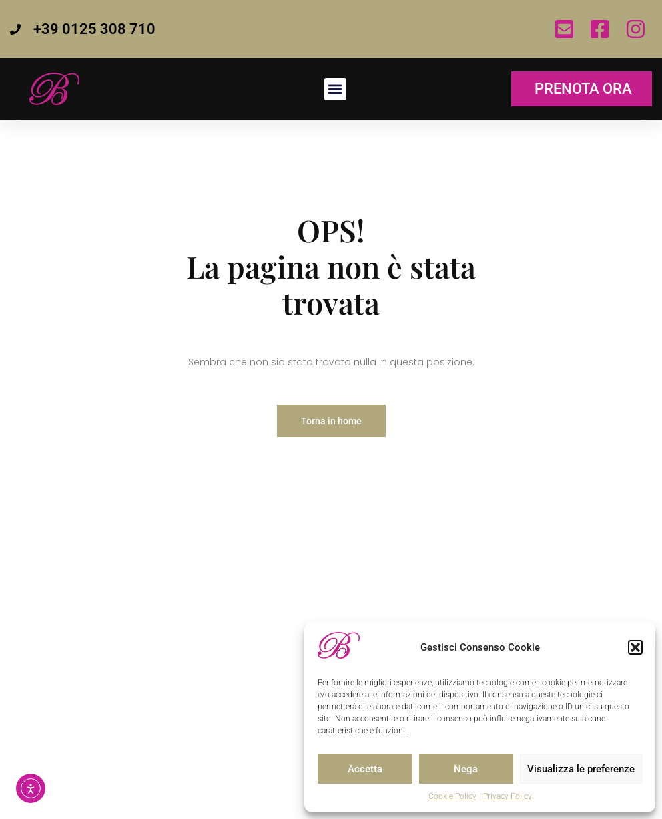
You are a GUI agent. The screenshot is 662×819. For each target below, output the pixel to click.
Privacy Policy (507, 796)
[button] (635, 647)
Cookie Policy (452, 796)
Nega (466, 769)
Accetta (365, 769)
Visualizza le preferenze (581, 769)
